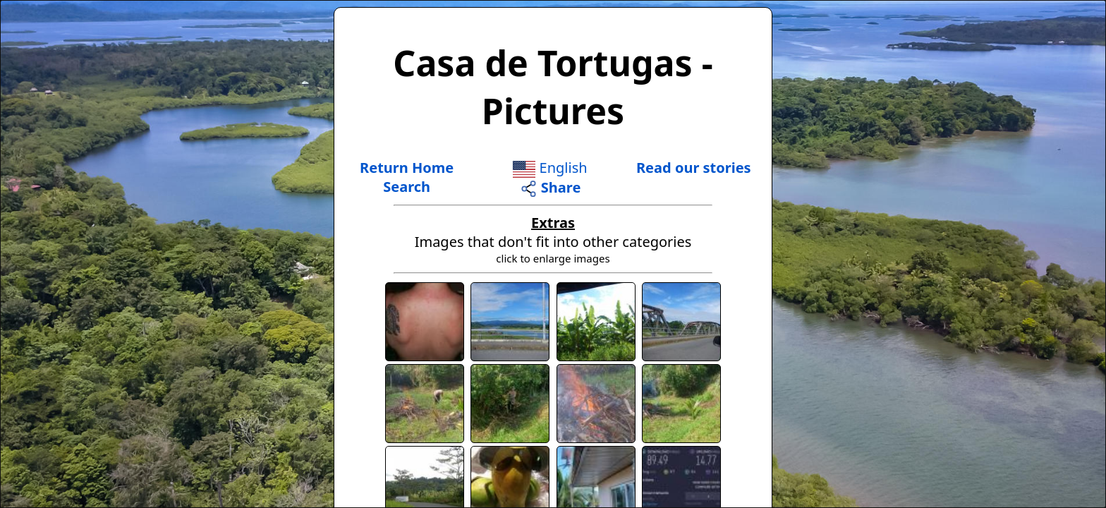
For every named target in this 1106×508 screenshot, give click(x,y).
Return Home (407, 167)
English (550, 167)
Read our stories (693, 167)
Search (406, 186)
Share (550, 187)
